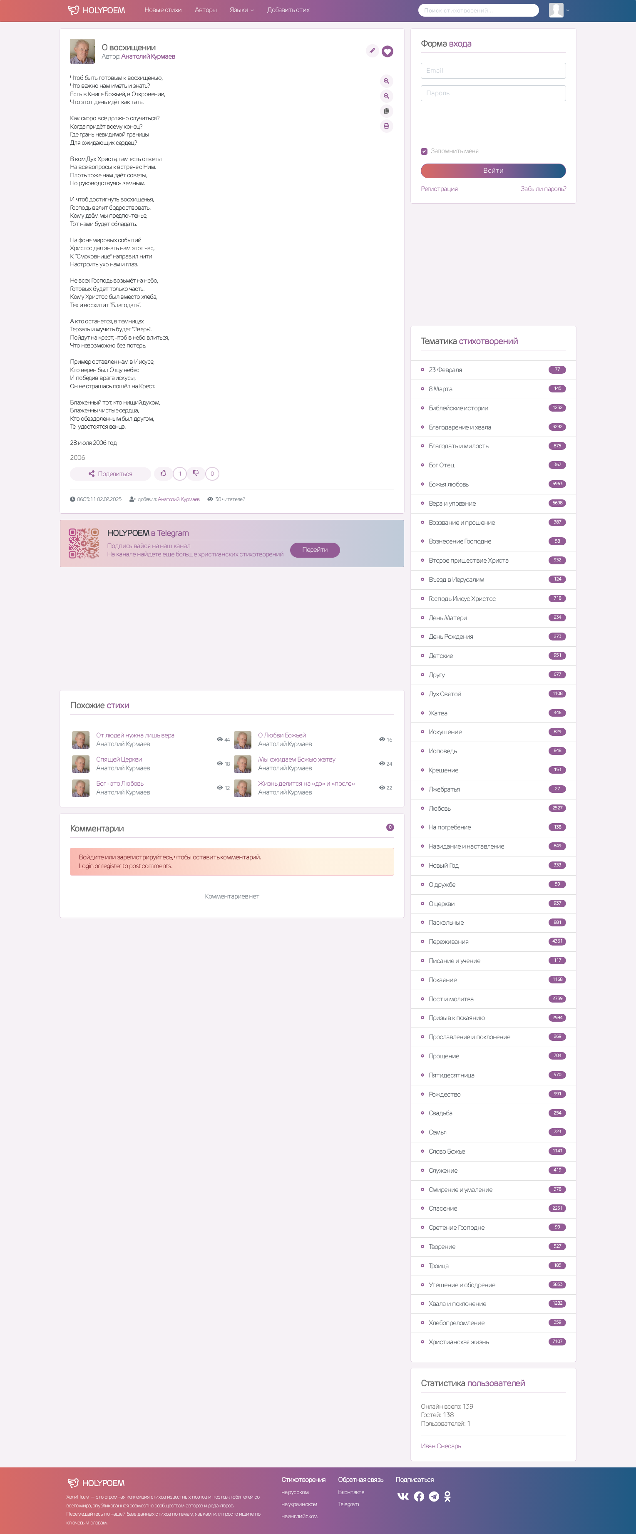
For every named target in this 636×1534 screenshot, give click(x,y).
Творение (493, 1246)
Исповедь (493, 751)
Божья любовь (493, 484)
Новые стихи (162, 9)
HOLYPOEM (128, 533)
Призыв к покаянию (493, 1017)
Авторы (205, 9)
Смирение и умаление (493, 1189)
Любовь (493, 808)
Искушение (493, 731)
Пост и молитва (493, 999)
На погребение (493, 827)
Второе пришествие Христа (493, 560)
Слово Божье (493, 1151)
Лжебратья (493, 789)
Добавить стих (288, 9)
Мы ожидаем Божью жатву (296, 759)
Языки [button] (239, 9)
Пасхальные (493, 922)
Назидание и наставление (493, 846)
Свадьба (493, 1113)
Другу (493, 674)
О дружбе (493, 884)
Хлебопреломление (493, 1322)
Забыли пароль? (543, 189)
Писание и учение (493, 960)
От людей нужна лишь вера (135, 735)
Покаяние (493, 980)
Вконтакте (351, 1492)
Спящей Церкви (119, 759)
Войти (493, 170)
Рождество (493, 1094)
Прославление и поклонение (493, 1037)
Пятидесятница (493, 1075)
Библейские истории (493, 408)
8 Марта (493, 389)
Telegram (348, 1504)
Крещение (493, 770)
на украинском (299, 1504)
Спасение (493, 1208)
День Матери (493, 617)
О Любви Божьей (282, 735)
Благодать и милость (493, 446)
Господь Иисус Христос (493, 598)
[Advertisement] (232, 632)
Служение (493, 1170)
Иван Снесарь (441, 1446)
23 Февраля (493, 369)
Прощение (493, 1056)
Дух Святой (493, 694)
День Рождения (493, 636)
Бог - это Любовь (119, 783)
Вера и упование (493, 503)
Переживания (493, 941)
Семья (493, 1132)
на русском (294, 1492)
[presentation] (484, 124)
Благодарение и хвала (493, 427)
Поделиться (110, 473)
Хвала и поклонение (493, 1303)
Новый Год (493, 865)
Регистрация (439, 189)
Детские (493, 655)
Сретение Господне (493, 1227)
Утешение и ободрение (493, 1285)
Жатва (493, 713)
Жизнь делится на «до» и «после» (306, 783)
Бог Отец (493, 465)
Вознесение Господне (493, 541)
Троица (493, 1265)
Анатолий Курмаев (147, 56)
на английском (299, 1516)
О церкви (493, 903)
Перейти (314, 549)
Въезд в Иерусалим (493, 579)
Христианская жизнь (493, 1342)
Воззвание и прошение (493, 522)
